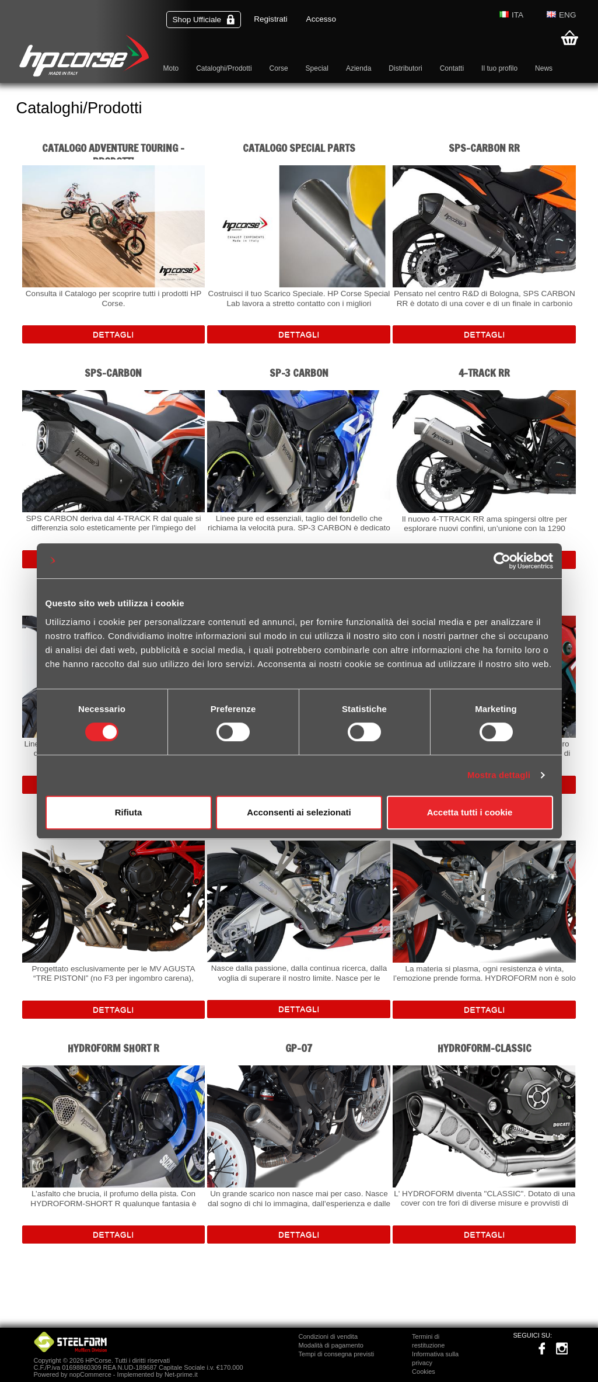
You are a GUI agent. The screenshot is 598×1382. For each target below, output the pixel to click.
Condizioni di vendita (328, 1336)
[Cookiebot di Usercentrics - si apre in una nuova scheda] (502, 561)
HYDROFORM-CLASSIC (484, 1048)
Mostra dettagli (498, 775)
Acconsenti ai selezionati (299, 812)
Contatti (452, 68)
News (543, 68)
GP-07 (298, 1048)
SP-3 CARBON (299, 373)
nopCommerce (90, 1374)
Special (317, 68)
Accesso (321, 19)
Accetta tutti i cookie (470, 812)
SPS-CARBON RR (484, 148)
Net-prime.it (181, 1374)
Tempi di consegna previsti (337, 1353)
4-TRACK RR (484, 373)
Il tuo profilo (499, 68)
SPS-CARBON (113, 373)
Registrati (270, 19)
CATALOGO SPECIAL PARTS (299, 148)
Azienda (358, 68)
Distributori (405, 68)
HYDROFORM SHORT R (113, 1048)
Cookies (423, 1371)
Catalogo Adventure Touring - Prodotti (113, 150)
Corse (279, 68)
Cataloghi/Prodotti (223, 68)
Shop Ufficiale (204, 20)
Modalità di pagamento (331, 1345)
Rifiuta (128, 812)
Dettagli (113, 334)
